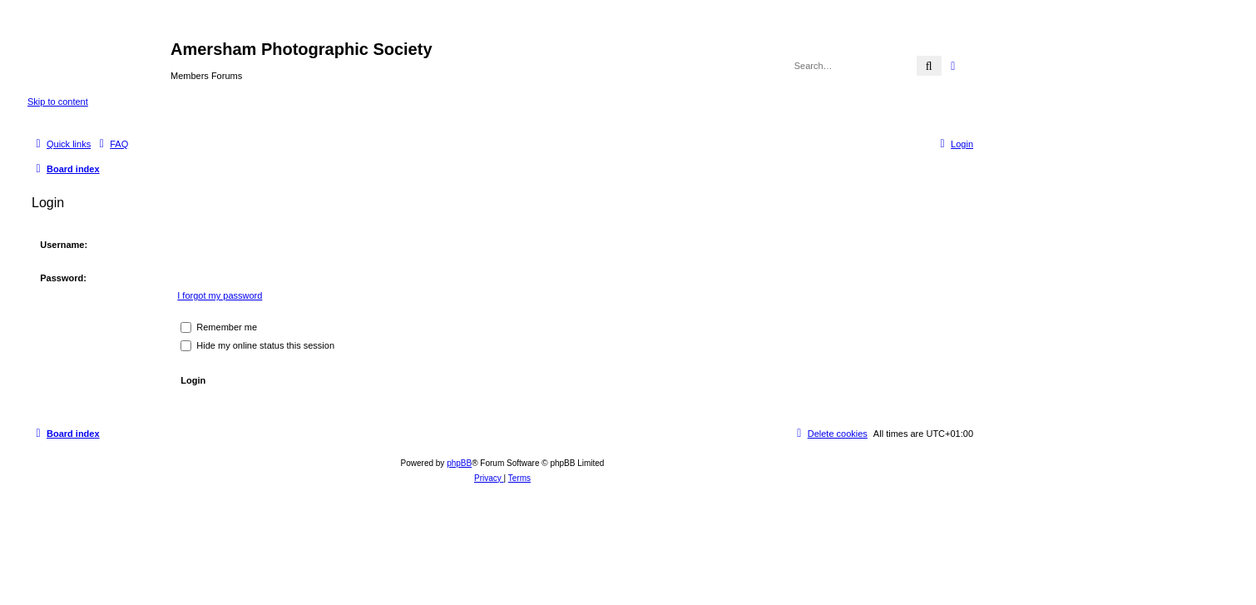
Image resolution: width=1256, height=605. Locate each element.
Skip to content (57, 102)
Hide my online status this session (257, 345)
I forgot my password (219, 295)
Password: (63, 278)
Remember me (218, 327)
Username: (63, 245)
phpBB (459, 463)
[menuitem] (111, 144)
